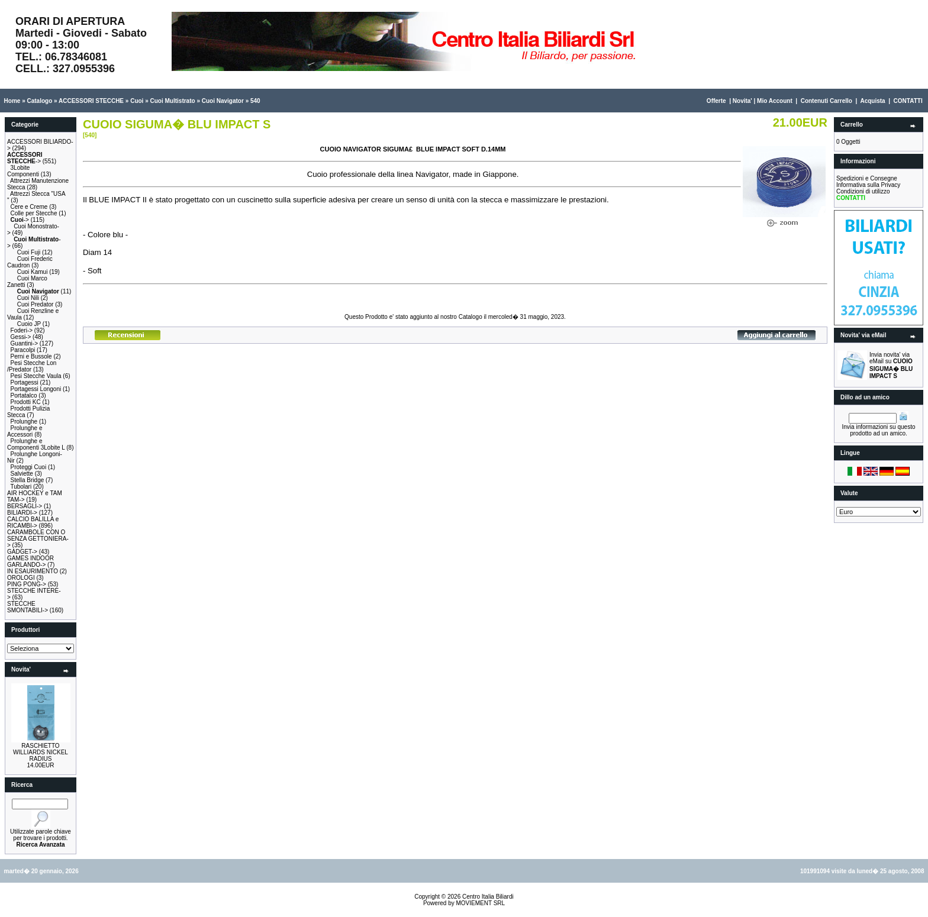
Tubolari (20, 486)
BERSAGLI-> (24, 506)
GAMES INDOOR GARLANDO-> (30, 561)
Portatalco (24, 395)
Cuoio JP (29, 324)
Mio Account (774, 101)
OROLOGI (21, 577)
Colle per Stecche (34, 213)
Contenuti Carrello (826, 101)
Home (12, 101)
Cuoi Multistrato (172, 101)
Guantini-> (24, 343)
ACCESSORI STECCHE (91, 101)
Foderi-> (22, 330)
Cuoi (136, 101)
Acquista (872, 101)
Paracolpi (23, 350)
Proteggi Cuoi (29, 467)
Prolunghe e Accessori (25, 431)
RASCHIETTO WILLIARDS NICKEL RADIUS (40, 752)
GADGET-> (22, 551)
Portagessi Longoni (36, 389)
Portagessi (24, 382)
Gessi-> (21, 337)
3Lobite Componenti (23, 170)
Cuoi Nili (28, 298)
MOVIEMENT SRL (480, 903)
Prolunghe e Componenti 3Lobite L (36, 444)
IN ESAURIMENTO (32, 571)
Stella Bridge (27, 480)
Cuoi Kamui (32, 272)
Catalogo (39, 101)
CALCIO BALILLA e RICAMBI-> (33, 522)
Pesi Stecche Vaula (36, 376)
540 (255, 101)
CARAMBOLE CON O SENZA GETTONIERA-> (38, 538)
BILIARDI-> (22, 512)
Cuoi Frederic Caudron (30, 262)
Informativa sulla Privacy (868, 185)
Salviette (22, 473)
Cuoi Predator (35, 304)
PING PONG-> (26, 584)
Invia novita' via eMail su (891, 365)
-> (24, 157)
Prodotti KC (26, 402)
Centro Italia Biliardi (488, 896)
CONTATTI (908, 101)
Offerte (716, 101)
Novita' (742, 101)
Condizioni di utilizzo (863, 191)
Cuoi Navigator (223, 101)
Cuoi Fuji (28, 252)
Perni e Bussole (31, 356)
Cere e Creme (29, 207)
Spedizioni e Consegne (866, 178)
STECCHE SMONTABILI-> (27, 607)
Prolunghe (24, 421)
